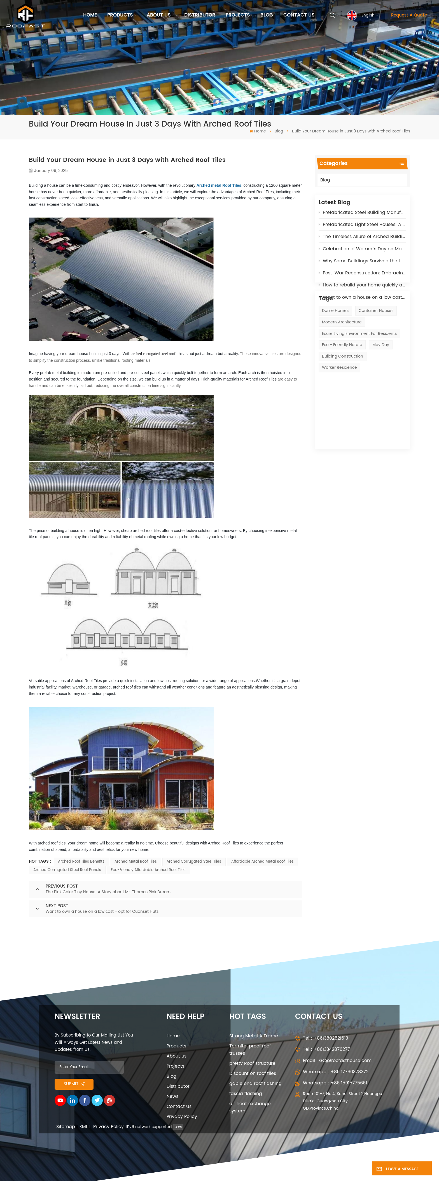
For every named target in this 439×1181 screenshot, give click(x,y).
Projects (238, 15)
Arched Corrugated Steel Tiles (194, 862)
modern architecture (342, 351)
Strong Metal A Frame (253, 1036)
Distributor (199, 15)
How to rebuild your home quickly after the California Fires (362, 288)
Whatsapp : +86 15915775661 (335, 1083)
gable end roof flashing (255, 1083)
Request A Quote (409, 15)
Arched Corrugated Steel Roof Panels (67, 870)
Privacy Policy (182, 1116)
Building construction (342, 385)
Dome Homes (335, 340)
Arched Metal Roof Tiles (136, 862)
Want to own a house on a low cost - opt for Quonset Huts (362, 301)
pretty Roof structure (252, 1063)
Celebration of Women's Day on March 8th (362, 252)
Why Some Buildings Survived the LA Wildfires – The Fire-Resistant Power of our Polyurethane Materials (362, 264)
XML (83, 1126)
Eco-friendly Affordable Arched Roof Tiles (148, 870)
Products (120, 15)
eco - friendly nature (342, 374)
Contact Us (299, 15)
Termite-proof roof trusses (250, 1049)
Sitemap (65, 1126)
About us (159, 15)
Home (90, 15)
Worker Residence (339, 397)
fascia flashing (245, 1093)
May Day (380, 374)
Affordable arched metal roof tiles (262, 862)
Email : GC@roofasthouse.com (337, 1060)
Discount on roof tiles (252, 1073)
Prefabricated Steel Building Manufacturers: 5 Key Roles (362, 216)
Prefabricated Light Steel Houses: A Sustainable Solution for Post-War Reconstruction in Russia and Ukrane (362, 228)
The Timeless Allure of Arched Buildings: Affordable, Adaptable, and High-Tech (362, 240)
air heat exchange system (250, 1107)
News (172, 1096)
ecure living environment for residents (359, 363)
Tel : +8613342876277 (326, 1049)
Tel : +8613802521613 (325, 1038)
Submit (74, 1084)
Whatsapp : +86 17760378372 (335, 1071)
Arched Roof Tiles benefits (81, 862)
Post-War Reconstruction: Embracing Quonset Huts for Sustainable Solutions (362, 276)
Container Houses (376, 340)
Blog (266, 15)
